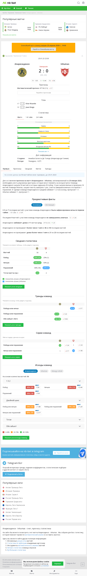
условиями (45, 566)
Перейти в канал (61, 453)
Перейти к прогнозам (43, 93)
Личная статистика (14, 548)
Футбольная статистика (16, 550)
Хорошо (57, 563)
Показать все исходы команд (16, 438)
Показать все (43, 151)
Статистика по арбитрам (17, 543)
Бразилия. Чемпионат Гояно (17, 13)
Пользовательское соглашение (13, 564)
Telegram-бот (69, 563)
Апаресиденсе (22, 64)
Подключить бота (14, 474)
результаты (21, 541)
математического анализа (28, 545)
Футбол (5, 13)
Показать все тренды (13, 325)
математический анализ (34, 535)
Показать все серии (12, 357)
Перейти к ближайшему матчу (43, 49)
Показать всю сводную (13, 287)
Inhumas (65, 64)
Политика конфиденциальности (14, 562)
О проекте (6, 567)
